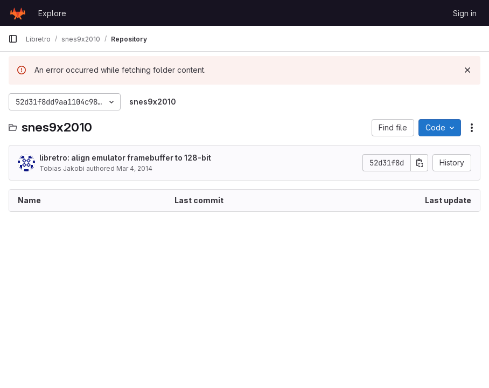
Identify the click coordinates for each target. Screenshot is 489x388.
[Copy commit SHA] (419, 162)
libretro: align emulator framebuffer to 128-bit (125, 157)
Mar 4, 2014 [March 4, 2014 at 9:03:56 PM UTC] (134, 168)
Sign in (465, 13)
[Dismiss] (467, 70)
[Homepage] (18, 13)
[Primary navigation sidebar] (13, 38)
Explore (52, 13)
